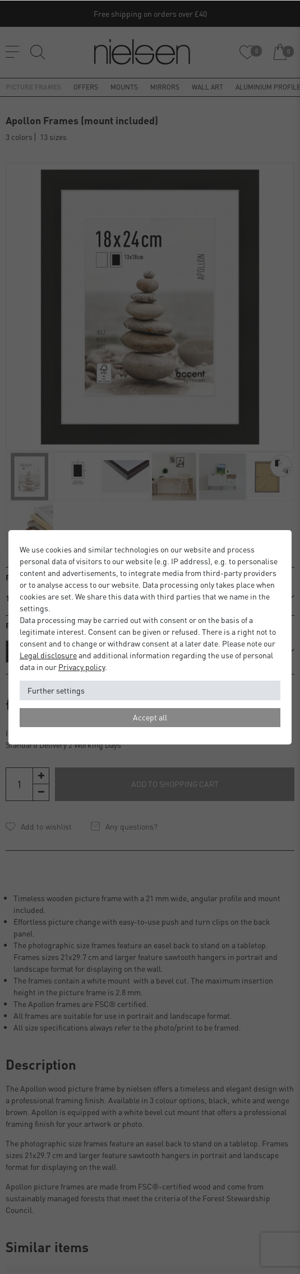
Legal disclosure (48, 655)
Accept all (150, 717)
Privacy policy (81, 667)
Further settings (56, 690)
